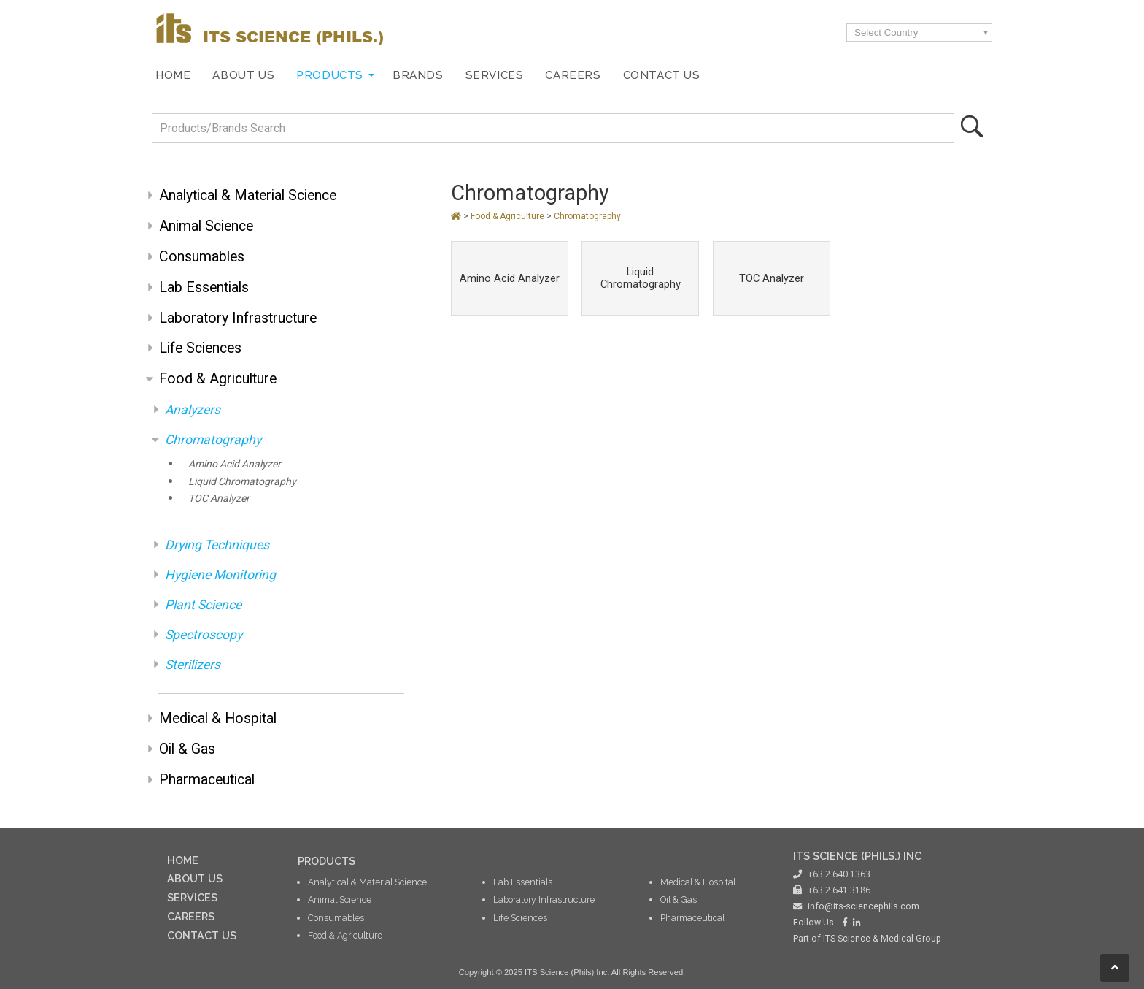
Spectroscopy (203, 634)
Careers (572, 75)
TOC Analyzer (219, 498)
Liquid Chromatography (242, 481)
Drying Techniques (217, 545)
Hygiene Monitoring (220, 575)
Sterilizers (192, 664)
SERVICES (192, 897)
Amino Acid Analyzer (234, 464)
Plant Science (203, 604)
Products (329, 75)
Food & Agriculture (218, 378)
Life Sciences (200, 348)
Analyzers (192, 409)
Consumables (201, 256)
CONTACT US (201, 935)
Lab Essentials (204, 287)
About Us (243, 75)
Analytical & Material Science (247, 195)
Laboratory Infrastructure (238, 318)
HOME (182, 860)
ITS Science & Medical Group (882, 938)
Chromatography (213, 439)
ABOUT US (195, 878)
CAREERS (190, 916)
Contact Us (661, 75)
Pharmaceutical (207, 779)
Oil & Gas (187, 749)
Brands (418, 75)
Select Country (886, 32)
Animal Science (206, 226)
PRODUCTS (326, 861)
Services (494, 75)
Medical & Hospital (218, 718)
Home (172, 75)
